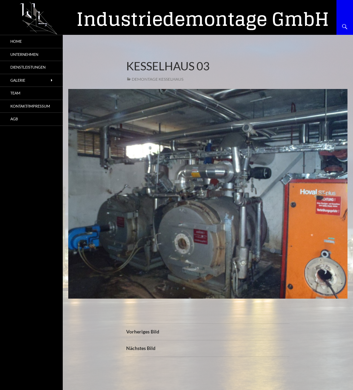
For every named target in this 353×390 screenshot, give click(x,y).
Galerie (17, 80)
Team (15, 93)
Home (16, 41)
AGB (14, 119)
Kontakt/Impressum (30, 106)
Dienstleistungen (28, 67)
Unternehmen (24, 54)
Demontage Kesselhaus (157, 79)
